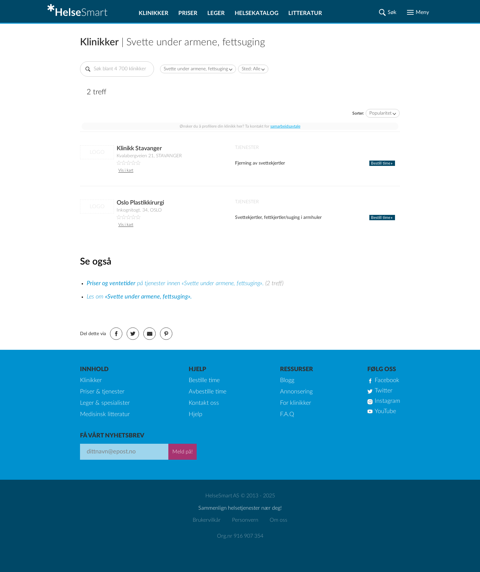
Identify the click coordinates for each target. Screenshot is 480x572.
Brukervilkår (207, 520)
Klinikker (153, 13)
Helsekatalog (256, 13)
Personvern (245, 520)
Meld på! (182, 451)
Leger (216, 13)
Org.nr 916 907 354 (240, 536)
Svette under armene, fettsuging (196, 69)
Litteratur (305, 13)
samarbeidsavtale (285, 126)
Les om (139, 297)
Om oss (278, 520)
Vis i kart (125, 170)
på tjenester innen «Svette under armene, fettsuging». (176, 283)
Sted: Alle (251, 69)
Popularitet (380, 113)
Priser (187, 13)
